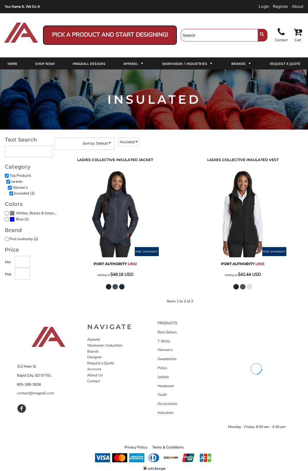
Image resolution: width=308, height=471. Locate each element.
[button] (133, 63)
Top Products (20, 175)
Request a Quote (100, 363)
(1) (19, 219)
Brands (93, 351)
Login (264, 6)
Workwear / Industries (104, 345)
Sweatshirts (167, 358)
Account (94, 369)
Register (280, 6)
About (297, 6)
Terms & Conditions (168, 447)
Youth (162, 394)
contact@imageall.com (35, 393)
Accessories (167, 403)
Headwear (166, 386)
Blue (19, 219)
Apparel (93, 339)
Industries (166, 412)
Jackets (17, 181)
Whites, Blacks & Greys (35, 213)
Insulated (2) (24, 193)
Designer (94, 357)
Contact (93, 381)
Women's (20, 187)
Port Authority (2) (24, 239)
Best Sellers (167, 332)
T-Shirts (164, 341)
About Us (95, 375)
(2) (34, 213)
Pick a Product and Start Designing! (110, 35)
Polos (162, 367)
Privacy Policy (136, 447)
